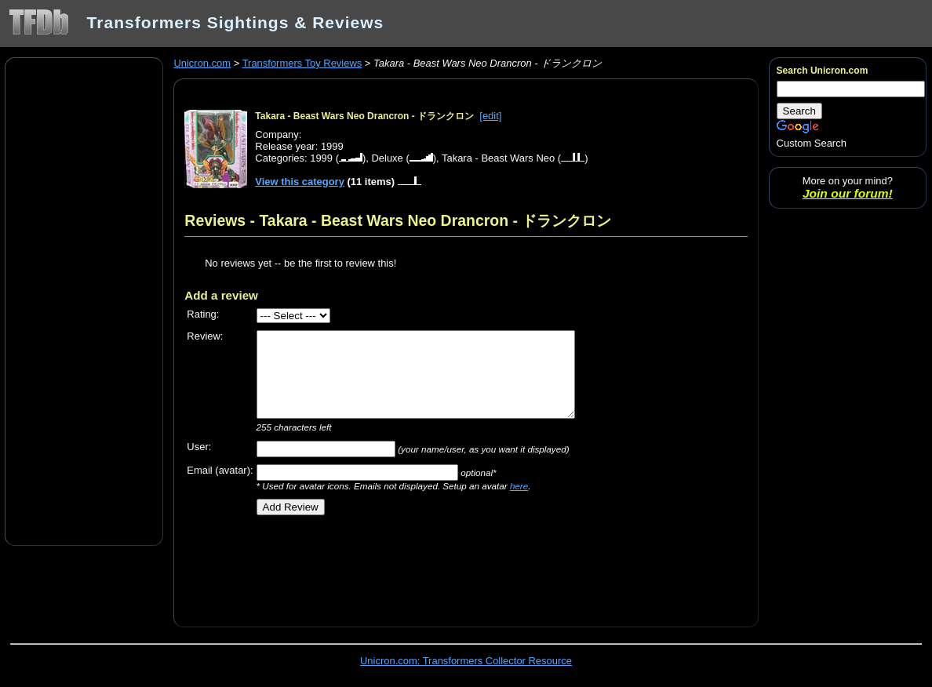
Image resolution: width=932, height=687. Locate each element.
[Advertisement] (84, 300)
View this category (299, 181)
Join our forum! (848, 193)
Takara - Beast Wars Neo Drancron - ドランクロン (364, 116)
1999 (321, 158)
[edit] (490, 116)
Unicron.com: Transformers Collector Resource (466, 661)
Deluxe (386, 158)
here (519, 486)
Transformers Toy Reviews (302, 63)
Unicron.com (202, 63)
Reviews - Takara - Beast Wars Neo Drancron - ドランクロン (397, 220)
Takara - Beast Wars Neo (498, 158)
